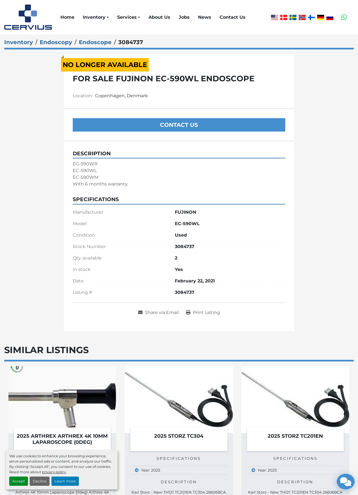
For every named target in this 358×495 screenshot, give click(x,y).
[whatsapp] (344, 17)
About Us (159, 17)
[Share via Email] (158, 312)
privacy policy (54, 472)
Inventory (94, 17)
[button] (96, 17)
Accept (18, 481)
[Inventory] (18, 42)
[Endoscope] (95, 42)
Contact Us (233, 17)
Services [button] (127, 17)
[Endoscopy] (56, 42)
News (204, 17)
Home (67, 17)
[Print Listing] (202, 312)
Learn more (65, 481)
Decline (39, 481)
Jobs (184, 17)
